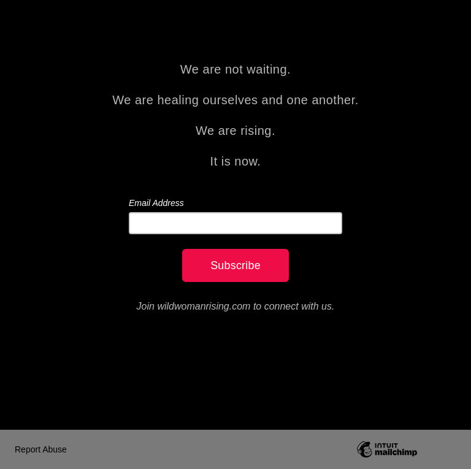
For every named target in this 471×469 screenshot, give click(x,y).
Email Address (156, 203)
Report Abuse (41, 449)
